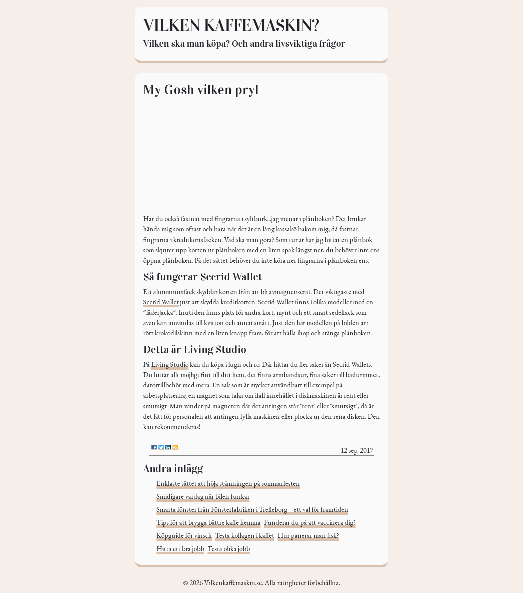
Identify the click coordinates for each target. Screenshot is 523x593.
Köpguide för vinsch (184, 535)
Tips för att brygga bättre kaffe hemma (208, 522)
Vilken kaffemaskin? (231, 25)
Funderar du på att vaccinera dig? (310, 522)
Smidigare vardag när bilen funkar (202, 496)
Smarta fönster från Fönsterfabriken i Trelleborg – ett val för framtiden (252, 509)
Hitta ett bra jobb (180, 548)
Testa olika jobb (228, 548)
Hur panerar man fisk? (308, 535)
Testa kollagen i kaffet (244, 535)
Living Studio (169, 364)
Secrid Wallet (161, 301)
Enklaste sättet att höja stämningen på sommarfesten (228, 483)
